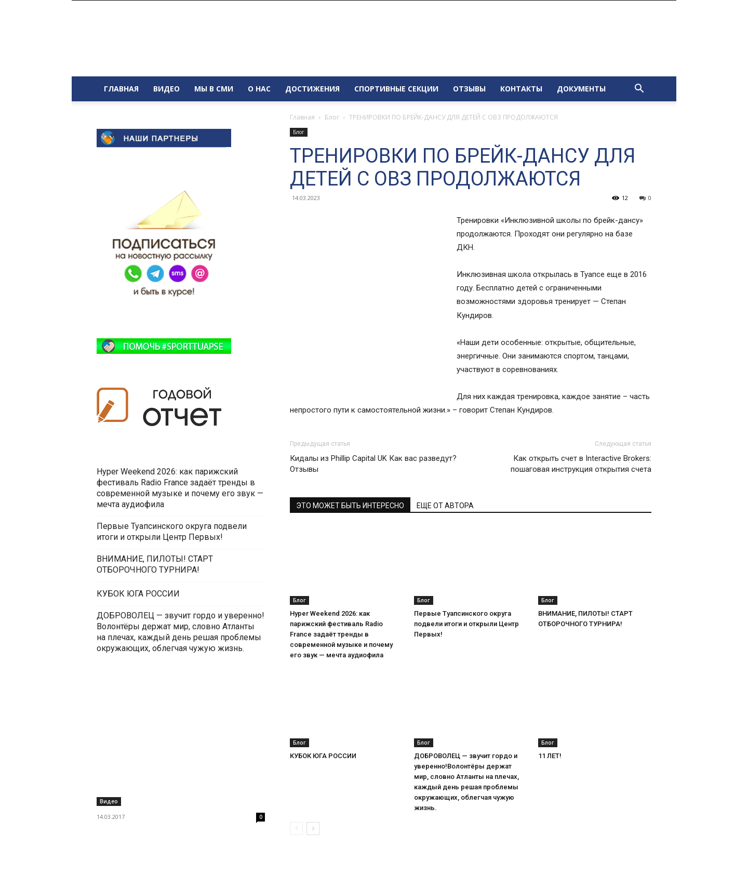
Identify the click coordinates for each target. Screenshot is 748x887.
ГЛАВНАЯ (121, 89)
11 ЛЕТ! (550, 756)
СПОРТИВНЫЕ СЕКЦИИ (396, 89)
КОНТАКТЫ (521, 89)
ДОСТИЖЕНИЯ (312, 89)
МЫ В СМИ (213, 89)
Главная (302, 117)
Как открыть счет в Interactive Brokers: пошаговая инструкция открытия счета (581, 464)
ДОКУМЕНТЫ (581, 89)
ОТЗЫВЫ (469, 89)
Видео (109, 801)
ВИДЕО (166, 89)
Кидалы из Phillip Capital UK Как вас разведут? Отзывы (373, 464)
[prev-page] (296, 828)
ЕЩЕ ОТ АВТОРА (445, 505)
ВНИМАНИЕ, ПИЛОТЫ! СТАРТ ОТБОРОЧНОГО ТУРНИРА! (155, 564)
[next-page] (312, 828)
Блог (332, 117)
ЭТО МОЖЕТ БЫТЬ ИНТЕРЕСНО (350, 505)
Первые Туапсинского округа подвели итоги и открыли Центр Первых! (466, 624)
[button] (638, 90)
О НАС (259, 89)
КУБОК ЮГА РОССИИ (324, 756)
